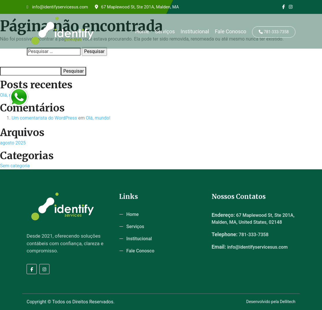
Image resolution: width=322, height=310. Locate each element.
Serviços (165, 31)
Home (142, 31)
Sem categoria (15, 165)
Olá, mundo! (98, 118)
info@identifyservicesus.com (57, 7)
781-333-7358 (274, 32)
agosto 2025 (13, 143)
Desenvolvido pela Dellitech (270, 301)
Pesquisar (9, 61)
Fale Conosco (230, 31)
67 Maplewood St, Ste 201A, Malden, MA (137, 7)
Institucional (195, 31)
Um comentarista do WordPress (44, 118)
